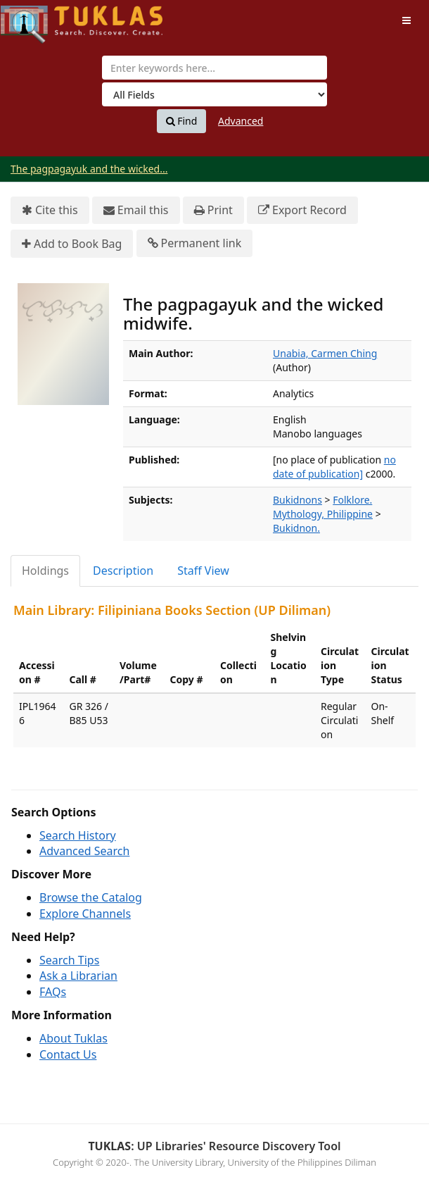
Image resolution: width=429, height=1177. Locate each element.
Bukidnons (297, 499)
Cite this (50, 210)
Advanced (240, 120)
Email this (136, 210)
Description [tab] (123, 570)
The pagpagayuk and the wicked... (89, 168)
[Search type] (214, 94)
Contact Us (67, 1054)
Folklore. (352, 499)
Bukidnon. (296, 528)
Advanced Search (84, 851)
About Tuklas (73, 1038)
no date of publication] (334, 466)
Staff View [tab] (203, 570)
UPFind (35, 17)
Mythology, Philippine (323, 514)
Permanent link (195, 243)
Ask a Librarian (78, 975)
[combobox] (214, 68)
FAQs (52, 991)
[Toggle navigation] (406, 20)
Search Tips (69, 960)
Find (182, 121)
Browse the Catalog (90, 897)
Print (213, 210)
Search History (77, 835)
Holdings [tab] (45, 570)
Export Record (302, 210)
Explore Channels (85, 913)
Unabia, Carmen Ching (325, 353)
